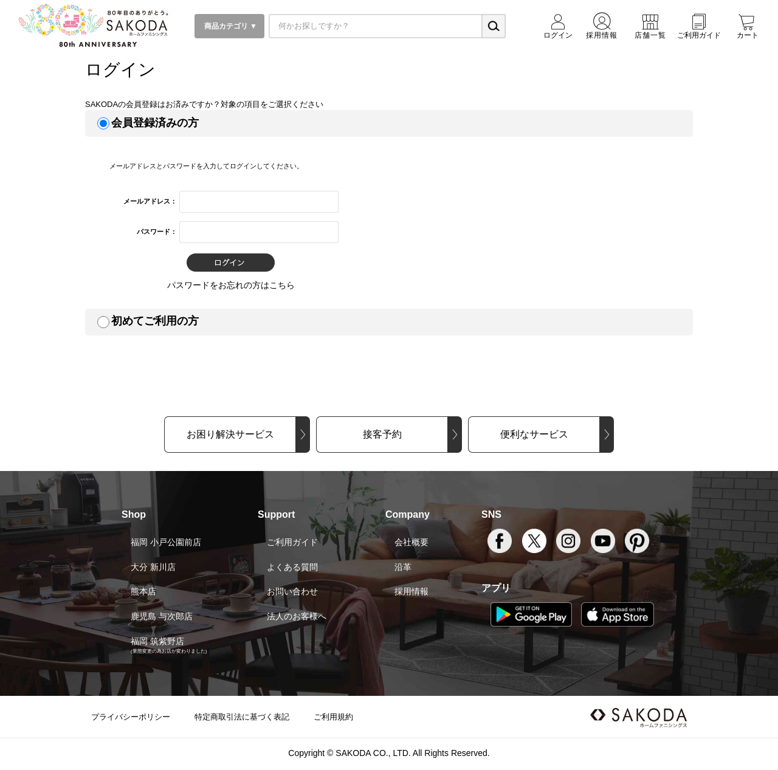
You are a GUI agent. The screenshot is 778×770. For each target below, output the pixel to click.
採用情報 (411, 591)
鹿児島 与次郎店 (162, 616)
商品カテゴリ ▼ (229, 26)
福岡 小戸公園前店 (166, 542)
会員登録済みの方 (155, 123)
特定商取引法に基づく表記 (241, 716)
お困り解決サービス (230, 434)
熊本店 (143, 591)
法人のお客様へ (296, 616)
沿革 (402, 567)
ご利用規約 (333, 716)
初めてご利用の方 (155, 321)
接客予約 (382, 434)
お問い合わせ (292, 591)
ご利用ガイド (292, 542)
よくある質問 (292, 567)
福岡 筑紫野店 (157, 641)
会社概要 (411, 542)
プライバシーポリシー (130, 716)
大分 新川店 (153, 567)
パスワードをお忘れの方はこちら (231, 285)
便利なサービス (534, 434)
